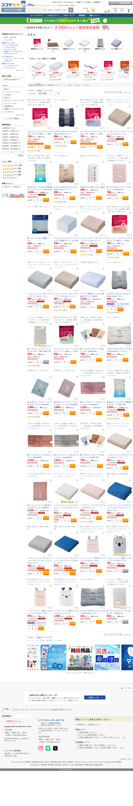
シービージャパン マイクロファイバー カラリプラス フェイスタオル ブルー (119, 507)
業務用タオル (6, 43)
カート (47, 147)
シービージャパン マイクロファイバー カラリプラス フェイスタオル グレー (40, 560)
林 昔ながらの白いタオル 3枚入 (92, 187)
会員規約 (70, 762)
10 (121, 92)
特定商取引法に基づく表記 (40, 762)
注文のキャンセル (68, 764)
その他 (6, 61)
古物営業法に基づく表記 (58, 762)
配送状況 (58, 764)
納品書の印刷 (98, 764)
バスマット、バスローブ (12, 58)
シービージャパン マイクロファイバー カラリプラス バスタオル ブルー (66, 560)
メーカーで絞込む (13, 118)
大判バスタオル (9, 53)
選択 (20, 165)
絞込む (21, 155)
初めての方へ (57, 2)
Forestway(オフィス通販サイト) (74, 2)
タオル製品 (5, 56)
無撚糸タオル (6, 63)
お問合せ (89, 2)
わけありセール (53, 15)
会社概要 (27, 762)
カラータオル (8, 49)
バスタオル (8, 47)
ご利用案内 (96, 2)
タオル (6, 40)
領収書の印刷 (88, 764)
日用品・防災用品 (10, 37)
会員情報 (43, 764)
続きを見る (20, 70)
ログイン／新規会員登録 (120, 3)
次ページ (127, 92)
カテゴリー (59, 85)
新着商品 (82, 15)
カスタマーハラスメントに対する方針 (102, 762)
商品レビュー (94, 15)
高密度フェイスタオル (11, 51)
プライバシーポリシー (81, 762)
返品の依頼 (78, 764)
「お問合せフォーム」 (55, 700)
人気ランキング (69, 15)
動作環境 (119, 762)
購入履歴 (51, 764)
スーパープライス (36, 15)
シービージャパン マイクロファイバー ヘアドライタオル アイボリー (66, 507)
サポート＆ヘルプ (17, 762)
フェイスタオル (9, 45)
